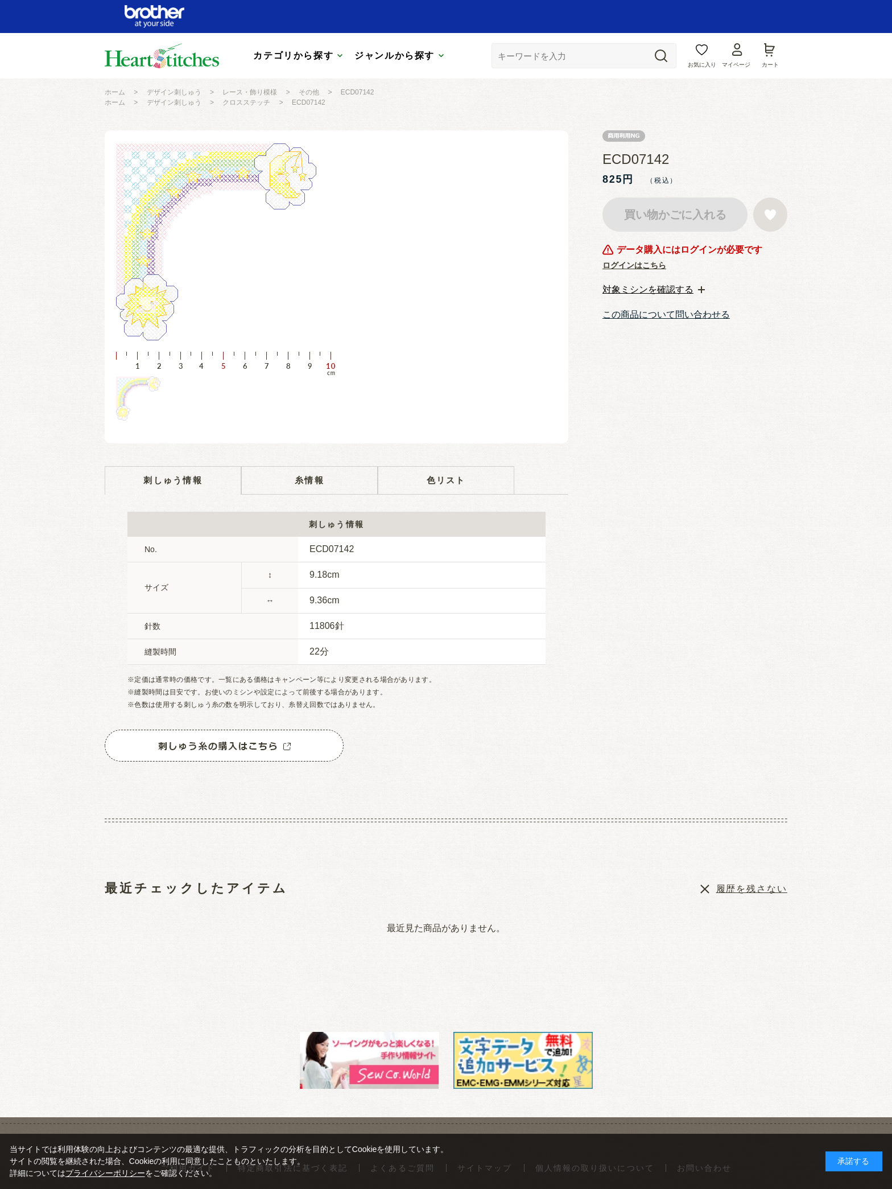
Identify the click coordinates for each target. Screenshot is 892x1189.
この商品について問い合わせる (666, 314)
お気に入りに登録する (770, 215)
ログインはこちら (634, 265)
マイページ (736, 64)
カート (770, 64)
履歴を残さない (751, 889)
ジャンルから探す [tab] (394, 55)
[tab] (653, 290)
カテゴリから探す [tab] (293, 55)
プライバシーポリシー (105, 1173)
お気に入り (702, 64)
